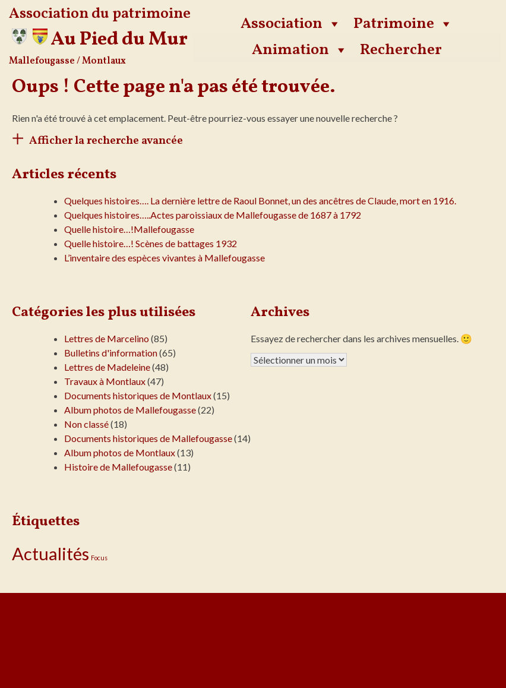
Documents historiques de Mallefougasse (148, 438)
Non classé (86, 424)
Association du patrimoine (100, 14)
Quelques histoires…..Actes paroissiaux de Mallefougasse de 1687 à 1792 (212, 214)
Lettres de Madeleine (107, 367)
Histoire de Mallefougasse (118, 466)
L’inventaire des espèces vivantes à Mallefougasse (164, 257)
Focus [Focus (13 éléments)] (99, 557)
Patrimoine (403, 24)
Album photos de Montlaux (119, 452)
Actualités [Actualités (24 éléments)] (50, 553)
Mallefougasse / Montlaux (67, 61)
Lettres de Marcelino (106, 338)
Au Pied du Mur (119, 40)
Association (291, 24)
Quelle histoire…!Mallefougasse (129, 229)
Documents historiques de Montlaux (137, 395)
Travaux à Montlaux (105, 381)
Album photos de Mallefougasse (130, 409)
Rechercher (401, 50)
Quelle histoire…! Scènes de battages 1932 (150, 243)
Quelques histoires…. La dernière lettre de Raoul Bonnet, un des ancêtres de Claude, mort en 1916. (260, 200)
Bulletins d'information (110, 352)
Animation (300, 50)
